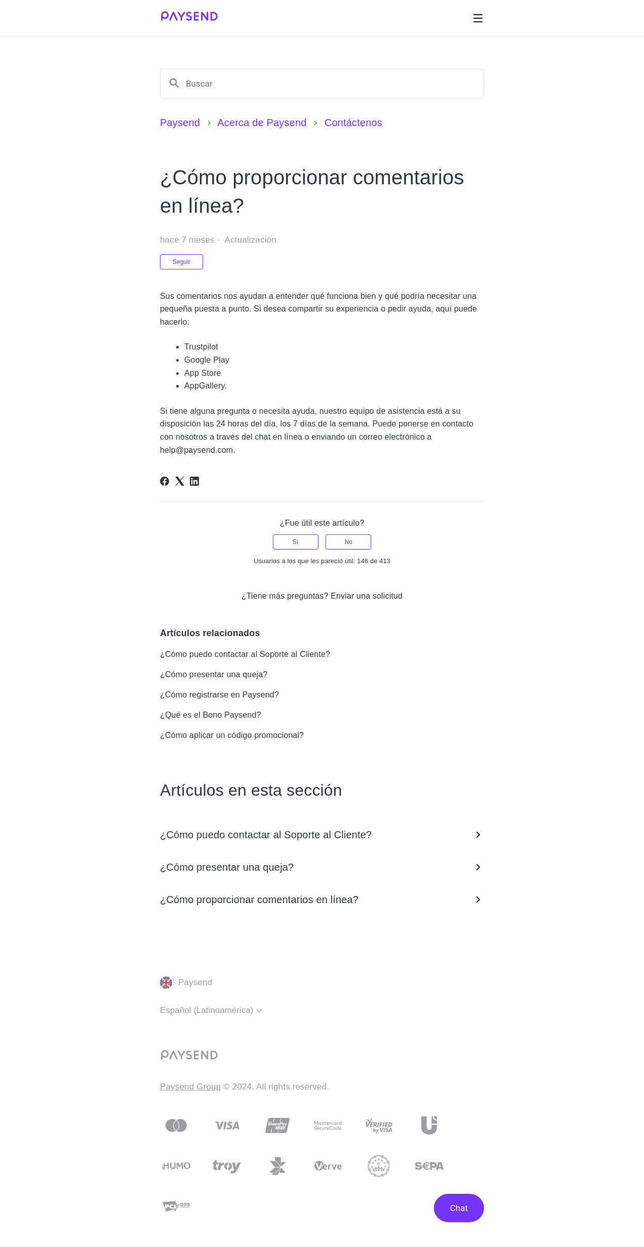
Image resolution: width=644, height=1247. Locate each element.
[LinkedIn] (194, 481)
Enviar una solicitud (366, 596)
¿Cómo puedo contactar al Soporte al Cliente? (245, 654)
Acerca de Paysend (261, 122)
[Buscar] (330, 83)
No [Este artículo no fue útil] (348, 541)
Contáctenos (353, 122)
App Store (202, 373)
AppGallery (204, 385)
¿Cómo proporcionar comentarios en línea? (322, 899)
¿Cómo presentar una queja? (213, 674)
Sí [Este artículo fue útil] (295, 541)
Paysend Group (190, 1087)
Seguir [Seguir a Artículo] (181, 261)
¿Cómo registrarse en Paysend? (219, 694)
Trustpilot (201, 346)
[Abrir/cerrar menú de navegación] (478, 18)
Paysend (180, 122)
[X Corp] (179, 481)
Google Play (206, 360)
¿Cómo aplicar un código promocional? (232, 735)
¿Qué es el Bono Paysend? (210, 715)
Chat (459, 1208)
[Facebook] (164, 481)
